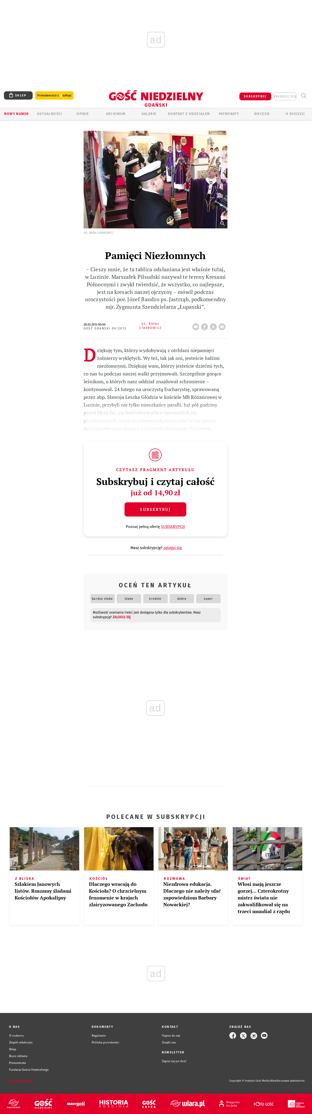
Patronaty (229, 114)
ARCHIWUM (116, 114)
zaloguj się (285, 96)
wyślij (223, 325)
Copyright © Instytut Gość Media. (249, 1080)
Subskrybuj (155, 509)
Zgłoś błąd (20, 1081)
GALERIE (149, 114)
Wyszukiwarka (303, 95)
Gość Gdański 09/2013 (105, 328)
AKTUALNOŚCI (49, 114)
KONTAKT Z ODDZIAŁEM (189, 114)
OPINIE (83, 114)
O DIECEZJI (295, 114)
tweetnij (214, 325)
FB (205, 325)
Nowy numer (16, 114)
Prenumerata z (54, 95)
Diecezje (262, 114)
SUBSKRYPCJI (173, 526)
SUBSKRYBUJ (255, 96)
